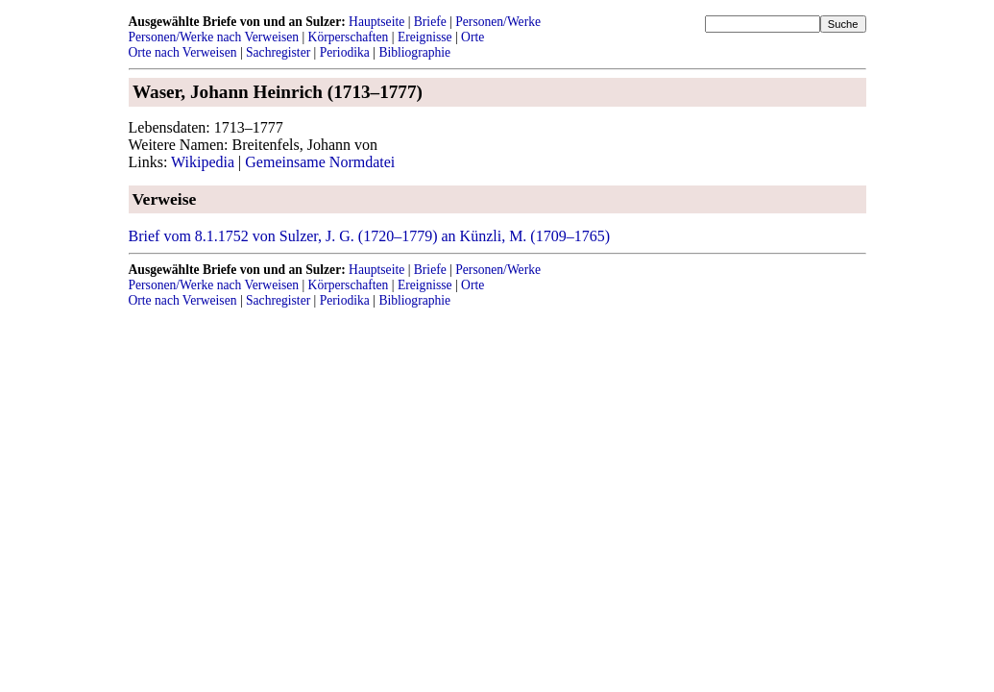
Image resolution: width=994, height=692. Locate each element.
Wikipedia (202, 162)
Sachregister (278, 52)
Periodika (345, 52)
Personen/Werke (498, 21)
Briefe (430, 21)
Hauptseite (376, 21)
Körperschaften (348, 37)
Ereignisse (425, 37)
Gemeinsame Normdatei (320, 162)
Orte (472, 37)
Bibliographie (414, 52)
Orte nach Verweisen (183, 52)
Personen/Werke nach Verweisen (214, 37)
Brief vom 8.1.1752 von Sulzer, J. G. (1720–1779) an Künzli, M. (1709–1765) (370, 236)
